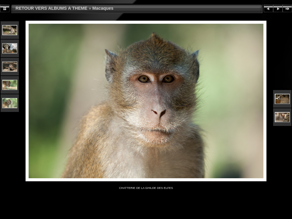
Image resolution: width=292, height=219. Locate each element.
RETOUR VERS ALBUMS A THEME (51, 8)
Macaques (102, 8)
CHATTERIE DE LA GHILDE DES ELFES (146, 187)
